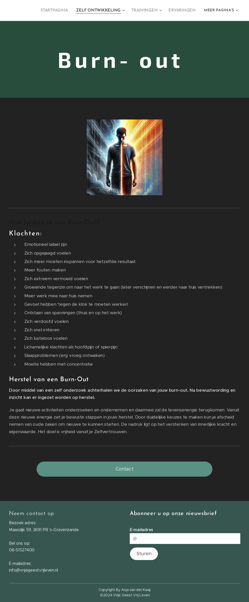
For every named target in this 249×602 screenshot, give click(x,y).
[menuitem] (60, 10)
